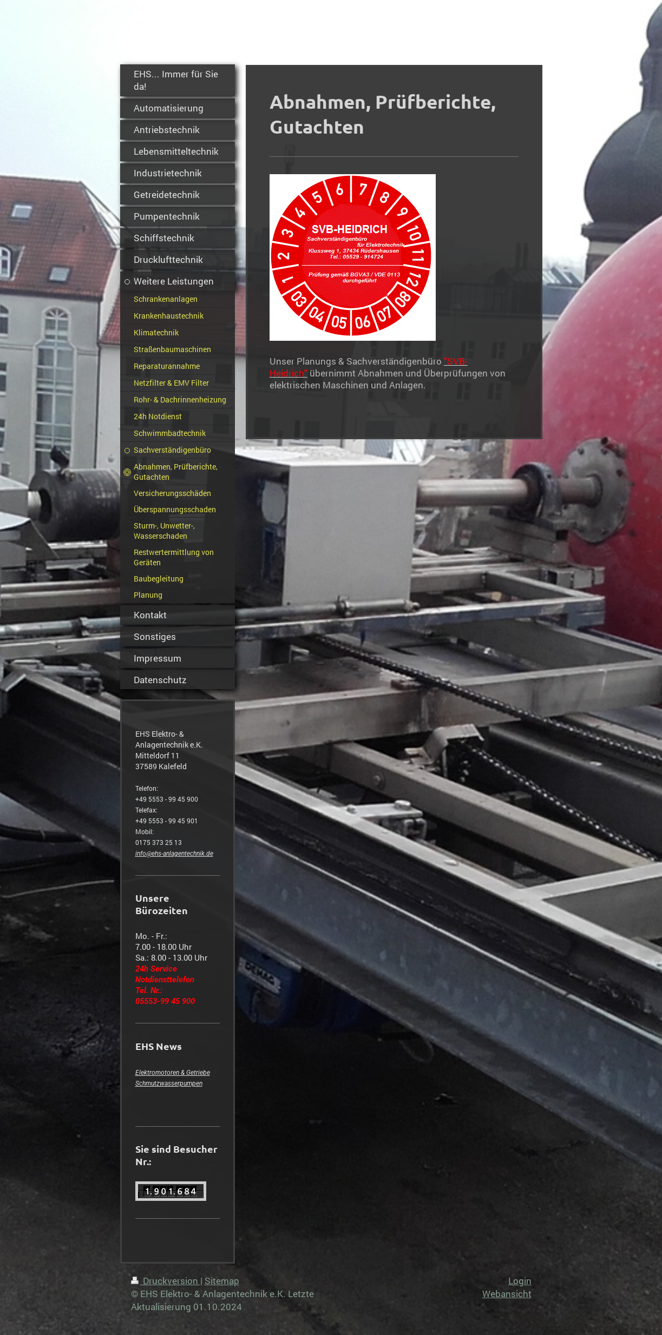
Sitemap (222, 1280)
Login (520, 1280)
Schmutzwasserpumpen (168, 1083)
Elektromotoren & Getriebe (172, 1072)
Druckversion (165, 1280)
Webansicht (507, 1293)
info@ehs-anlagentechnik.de (174, 853)
